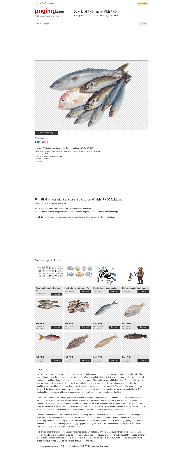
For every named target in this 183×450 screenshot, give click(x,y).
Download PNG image (47, 133)
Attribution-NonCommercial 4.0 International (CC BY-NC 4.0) (68, 148)
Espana (51, 3)
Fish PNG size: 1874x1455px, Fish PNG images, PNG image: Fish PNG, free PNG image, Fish (71, 151)
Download (56, 294)
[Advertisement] (91, 44)
